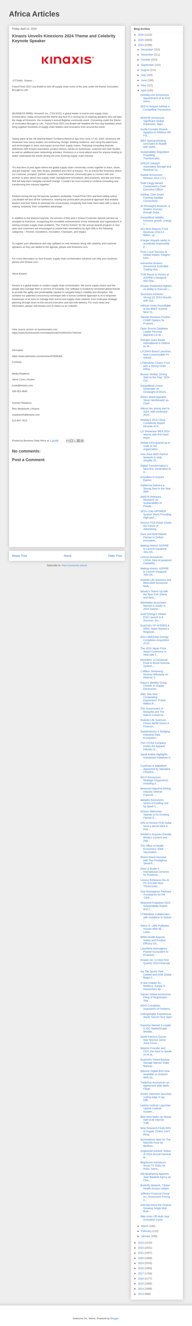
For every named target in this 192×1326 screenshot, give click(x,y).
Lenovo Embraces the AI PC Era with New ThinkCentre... (154, 883)
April (144, 90)
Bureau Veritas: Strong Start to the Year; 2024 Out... (154, 377)
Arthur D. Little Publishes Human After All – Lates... (154, 929)
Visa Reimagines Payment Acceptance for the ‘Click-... (155, 894)
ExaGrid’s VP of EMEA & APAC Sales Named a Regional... (154, 628)
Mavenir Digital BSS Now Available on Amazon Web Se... (155, 1074)
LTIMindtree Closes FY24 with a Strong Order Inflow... (155, 366)
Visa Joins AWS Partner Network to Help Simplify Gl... (154, 457)
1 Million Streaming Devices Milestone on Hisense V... (154, 674)
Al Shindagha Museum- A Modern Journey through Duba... (155, 209)
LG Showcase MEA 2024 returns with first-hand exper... (155, 434)
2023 (141, 1242)
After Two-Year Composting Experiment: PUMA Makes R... (152, 699)
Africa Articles (34, 14)
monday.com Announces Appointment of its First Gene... (155, 98)
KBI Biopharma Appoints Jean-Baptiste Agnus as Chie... (155, 1177)
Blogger (114, 1318)
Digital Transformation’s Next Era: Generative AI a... (155, 469)
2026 (141, 34)
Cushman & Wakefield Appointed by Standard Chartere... (155, 769)
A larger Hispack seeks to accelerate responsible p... (155, 243)
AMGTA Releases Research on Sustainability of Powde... (151, 501)
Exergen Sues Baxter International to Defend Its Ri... (155, 343)
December (147, 49)
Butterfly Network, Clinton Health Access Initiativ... (155, 1187)
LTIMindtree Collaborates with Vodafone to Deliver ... (156, 917)
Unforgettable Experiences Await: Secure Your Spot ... (156, 1017)
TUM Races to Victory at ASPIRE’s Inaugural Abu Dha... (154, 277)
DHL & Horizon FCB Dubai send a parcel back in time (155, 826)
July (143, 75)
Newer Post (19, 555)
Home (68, 555)
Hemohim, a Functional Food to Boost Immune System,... (155, 663)
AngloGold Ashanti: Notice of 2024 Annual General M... (155, 1154)
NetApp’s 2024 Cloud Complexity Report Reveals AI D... (152, 423)
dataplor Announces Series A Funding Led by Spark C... (154, 803)
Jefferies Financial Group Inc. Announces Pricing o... (155, 1196)
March (145, 1226)
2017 (141, 1273)
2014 (141, 1288)
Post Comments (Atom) (74, 565)
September (147, 64)
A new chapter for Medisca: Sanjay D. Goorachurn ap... (153, 986)
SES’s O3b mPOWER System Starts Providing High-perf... (155, 514)
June (144, 80)
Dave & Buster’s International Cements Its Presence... (154, 871)
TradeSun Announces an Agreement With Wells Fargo (154, 1085)
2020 (141, 1258)
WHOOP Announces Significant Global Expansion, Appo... (152, 121)
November (147, 54)
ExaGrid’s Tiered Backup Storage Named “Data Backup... (154, 1062)
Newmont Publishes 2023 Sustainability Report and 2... (155, 906)
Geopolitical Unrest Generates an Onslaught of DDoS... (154, 389)
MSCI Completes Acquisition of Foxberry (155, 1007)
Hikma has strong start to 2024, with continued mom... (155, 411)
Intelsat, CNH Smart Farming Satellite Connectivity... (152, 197)
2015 (141, 1283)
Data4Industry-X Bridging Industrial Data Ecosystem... (155, 734)
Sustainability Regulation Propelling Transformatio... (154, 155)
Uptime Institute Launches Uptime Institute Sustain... (155, 1108)
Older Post (115, 555)
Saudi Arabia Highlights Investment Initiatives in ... (155, 757)
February (146, 1231)
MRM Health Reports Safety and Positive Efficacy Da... (153, 940)
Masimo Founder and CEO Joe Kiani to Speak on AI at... (156, 1051)
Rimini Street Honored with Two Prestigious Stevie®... (153, 860)
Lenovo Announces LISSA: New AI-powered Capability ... (155, 560)
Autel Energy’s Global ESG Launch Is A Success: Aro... (153, 617)
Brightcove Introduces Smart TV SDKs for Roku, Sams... (153, 1165)
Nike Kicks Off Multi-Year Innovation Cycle (154, 1218)
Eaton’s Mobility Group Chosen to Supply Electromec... (153, 686)
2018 (141, 1268)
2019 (141, 1263)
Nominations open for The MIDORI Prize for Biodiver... (155, 1142)
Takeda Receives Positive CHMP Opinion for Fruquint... (155, 320)
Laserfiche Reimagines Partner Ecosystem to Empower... (154, 951)
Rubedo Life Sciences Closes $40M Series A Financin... (154, 723)
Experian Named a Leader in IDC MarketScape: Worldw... (155, 1028)
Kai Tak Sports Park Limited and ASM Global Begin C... (155, 974)
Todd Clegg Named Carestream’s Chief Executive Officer (153, 186)
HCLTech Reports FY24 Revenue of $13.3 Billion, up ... (154, 232)
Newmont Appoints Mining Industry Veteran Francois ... (155, 791)
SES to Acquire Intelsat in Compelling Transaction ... (155, 109)
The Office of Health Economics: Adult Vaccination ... (152, 849)
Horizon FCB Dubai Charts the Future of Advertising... (156, 526)
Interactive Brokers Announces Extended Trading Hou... (154, 266)
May (144, 85)
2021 (141, 1252)
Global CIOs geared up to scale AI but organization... (155, 446)
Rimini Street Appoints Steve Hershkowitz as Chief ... (154, 400)
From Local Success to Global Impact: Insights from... (155, 255)
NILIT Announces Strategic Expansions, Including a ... (154, 780)
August (145, 69)
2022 (141, 1247)
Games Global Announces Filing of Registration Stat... (155, 997)
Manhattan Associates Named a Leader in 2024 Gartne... (153, 605)
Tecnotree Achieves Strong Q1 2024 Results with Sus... (155, 297)
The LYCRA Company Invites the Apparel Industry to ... (153, 746)
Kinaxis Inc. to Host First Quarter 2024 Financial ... (155, 963)
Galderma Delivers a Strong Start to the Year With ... (155, 488)
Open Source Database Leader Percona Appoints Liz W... (154, 331)
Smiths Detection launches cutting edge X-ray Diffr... (156, 1097)
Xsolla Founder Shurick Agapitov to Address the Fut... (155, 132)
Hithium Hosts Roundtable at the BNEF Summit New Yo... (155, 308)
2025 (141, 39)
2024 (141, 45)
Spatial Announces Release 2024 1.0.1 (153, 176)
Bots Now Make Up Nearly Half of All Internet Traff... (155, 1120)
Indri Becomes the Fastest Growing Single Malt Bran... (155, 1208)
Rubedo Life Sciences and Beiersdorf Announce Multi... (155, 583)
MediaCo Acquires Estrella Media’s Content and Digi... (155, 837)
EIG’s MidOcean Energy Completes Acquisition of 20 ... (154, 640)
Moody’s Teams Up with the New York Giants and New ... (154, 594)
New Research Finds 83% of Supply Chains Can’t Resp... (155, 1131)
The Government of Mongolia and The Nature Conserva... (152, 711)
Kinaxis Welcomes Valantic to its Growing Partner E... (154, 814)
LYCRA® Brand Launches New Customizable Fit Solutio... (155, 354)
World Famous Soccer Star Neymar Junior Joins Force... (153, 1040)
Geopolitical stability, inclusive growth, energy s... (155, 220)
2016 (141, 1278)
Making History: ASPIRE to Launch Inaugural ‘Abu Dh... (154, 548)
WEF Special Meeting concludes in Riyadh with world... (153, 144)
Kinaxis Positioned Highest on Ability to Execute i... (156, 287)
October (146, 59)
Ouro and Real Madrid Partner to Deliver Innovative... (153, 537)
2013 (141, 1293)
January (146, 1236)
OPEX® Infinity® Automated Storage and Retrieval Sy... (155, 166)
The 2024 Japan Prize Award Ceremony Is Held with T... (153, 651)
